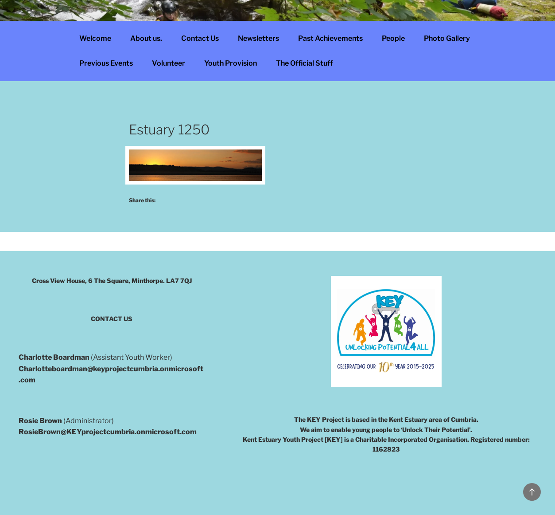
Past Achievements (330, 38)
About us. (146, 38)
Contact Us (200, 38)
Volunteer (168, 63)
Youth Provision (230, 63)
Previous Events (106, 63)
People (393, 38)
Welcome (95, 38)
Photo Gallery (447, 38)
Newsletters (258, 38)
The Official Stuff (304, 63)
